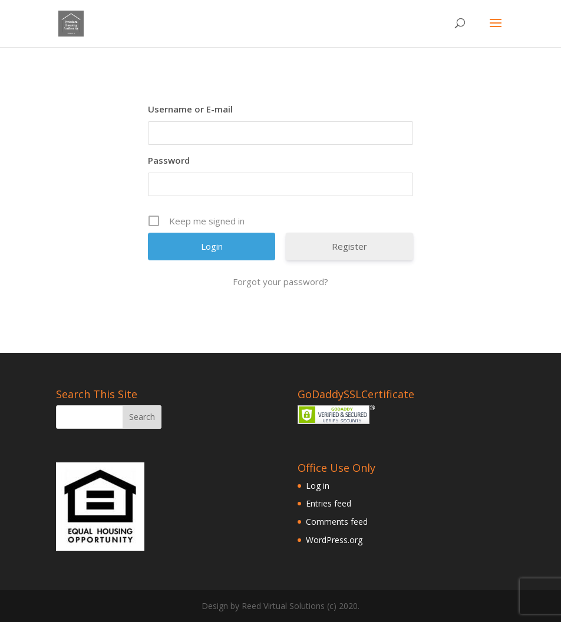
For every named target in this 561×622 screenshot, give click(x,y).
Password (169, 160)
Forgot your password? (280, 281)
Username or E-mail (190, 109)
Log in (317, 485)
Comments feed (337, 521)
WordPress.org (334, 539)
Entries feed (328, 503)
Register (349, 246)
